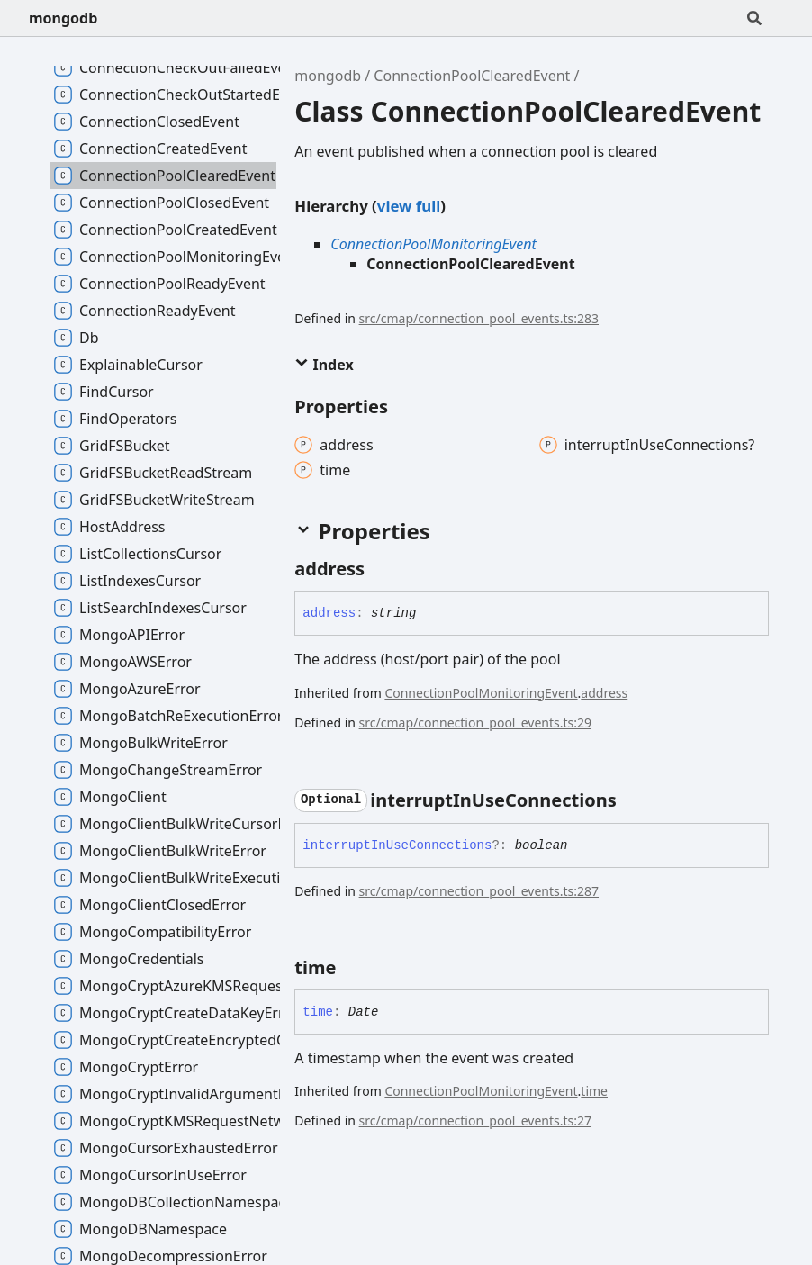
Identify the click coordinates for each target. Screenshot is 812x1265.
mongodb (63, 18)
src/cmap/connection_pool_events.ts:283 (479, 318)
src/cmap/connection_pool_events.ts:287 (479, 890)
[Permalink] (381, 569)
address (604, 692)
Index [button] (323, 365)
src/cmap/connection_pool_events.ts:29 (475, 722)
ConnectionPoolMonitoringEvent (433, 244)
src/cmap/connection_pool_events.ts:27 (475, 1120)
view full (408, 205)
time (594, 1090)
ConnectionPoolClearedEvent (472, 76)
